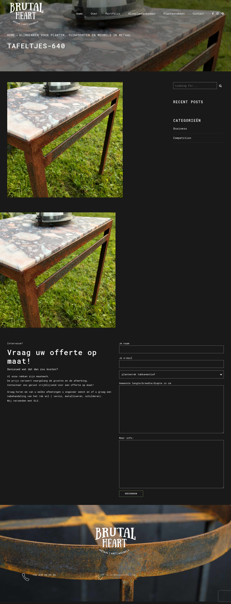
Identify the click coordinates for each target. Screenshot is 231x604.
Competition (182, 138)
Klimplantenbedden (141, 13)
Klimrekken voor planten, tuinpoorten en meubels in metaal (75, 35)
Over (94, 13)
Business (180, 128)
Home (79, 13)
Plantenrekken (174, 13)
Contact (198, 13)
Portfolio (112, 13)
